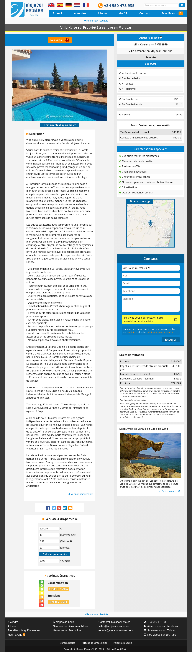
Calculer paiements (55, 554)
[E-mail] (151, 283)
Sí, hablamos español (60, 5)
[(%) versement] (49, 535)
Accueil (57, 13)
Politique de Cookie (122, 643)
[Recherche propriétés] (182, 5)
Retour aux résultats (96, 20)
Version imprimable (80, 494)
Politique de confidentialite (94, 643)
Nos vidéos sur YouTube (160, 634)
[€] (49, 529)
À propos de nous (63, 622)
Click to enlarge (140, 201)
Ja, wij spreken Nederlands (77, 5)
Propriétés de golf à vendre (24, 630)
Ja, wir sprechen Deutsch (69, 5)
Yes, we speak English (51, 5)
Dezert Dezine (121, 649)
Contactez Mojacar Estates (114, 622)
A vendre (80, 13)
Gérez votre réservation (67, 630)
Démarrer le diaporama (59, 125)
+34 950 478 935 (119, 5)
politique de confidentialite (160, 332)
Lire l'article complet (169, 491)
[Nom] (151, 275)
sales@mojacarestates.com (114, 626)
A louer (102, 13)
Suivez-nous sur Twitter (159, 630)
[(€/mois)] (49, 561)
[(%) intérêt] (49, 541)
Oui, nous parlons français (86, 5)
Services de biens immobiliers (70, 626)
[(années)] (49, 548)
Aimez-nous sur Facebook (161, 626)
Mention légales (67, 643)
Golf (123, 13)
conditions (132, 332)
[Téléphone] (151, 291)
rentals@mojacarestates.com (115, 630)
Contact (144, 13)
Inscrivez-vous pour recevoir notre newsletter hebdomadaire (143, 319)
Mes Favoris (172, 13)
